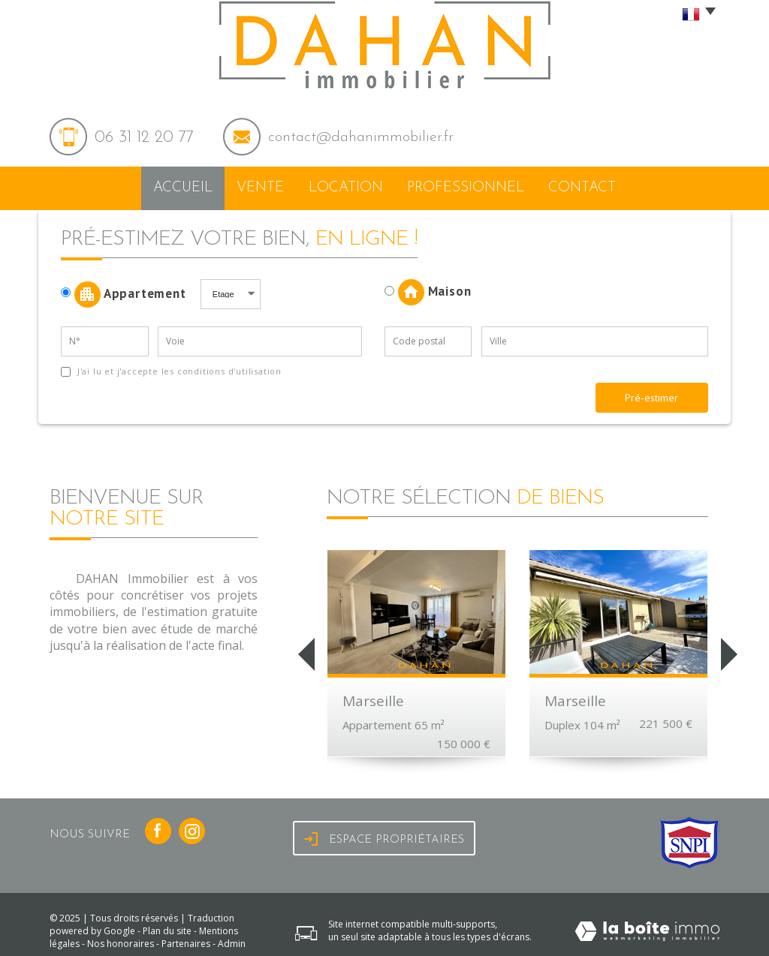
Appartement (129, 288)
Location (354, 185)
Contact (587, 185)
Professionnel (471, 185)
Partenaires (185, 938)
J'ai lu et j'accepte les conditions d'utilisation (178, 365)
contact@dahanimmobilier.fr (361, 137)
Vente (264, 185)
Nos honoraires (120, 938)
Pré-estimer (651, 391)
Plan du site (167, 925)
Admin (232, 938)
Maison (427, 287)
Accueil (177, 185)
